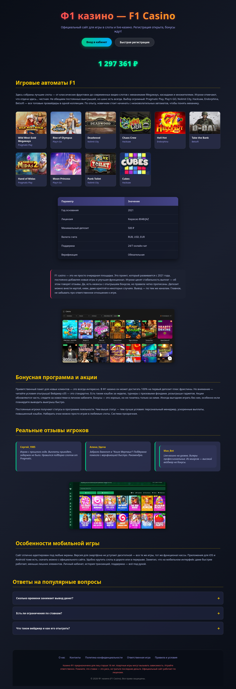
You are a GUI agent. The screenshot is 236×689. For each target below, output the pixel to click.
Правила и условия (166, 657)
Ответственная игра (138, 657)
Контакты (75, 657)
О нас (62, 657)
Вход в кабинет (96, 42)
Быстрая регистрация (134, 42)
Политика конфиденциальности (104, 657)
